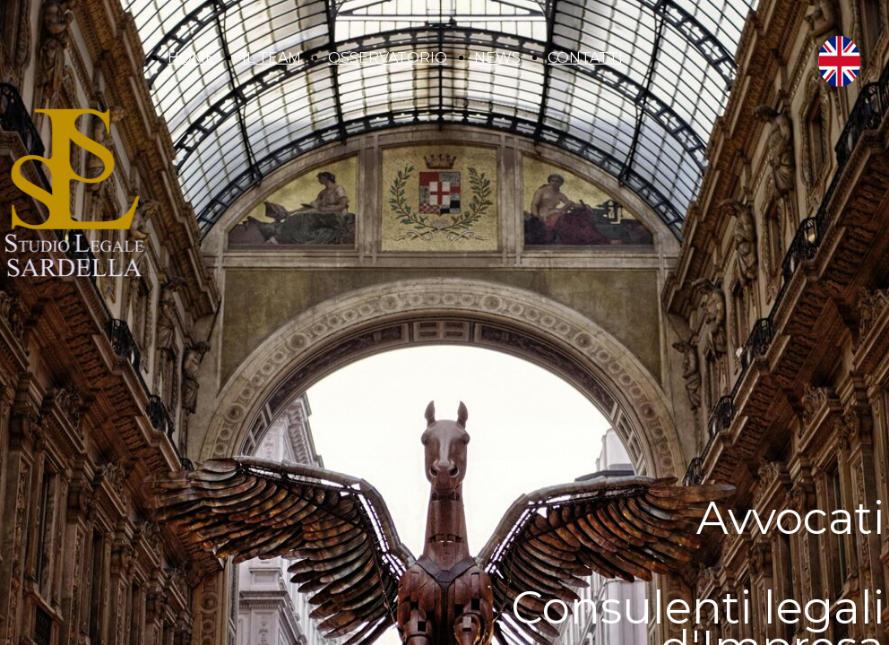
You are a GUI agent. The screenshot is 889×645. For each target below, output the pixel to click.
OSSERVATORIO (387, 57)
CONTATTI (585, 57)
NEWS (497, 57)
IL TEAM (271, 57)
